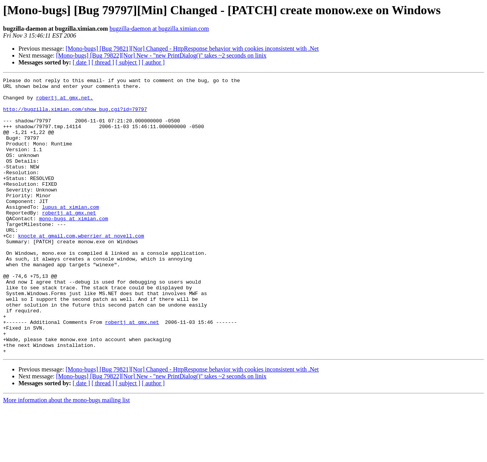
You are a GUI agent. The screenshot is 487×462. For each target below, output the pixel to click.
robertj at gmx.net (69, 240)
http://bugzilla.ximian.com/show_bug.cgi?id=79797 (75, 115)
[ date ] (81, 62)
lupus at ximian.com (70, 233)
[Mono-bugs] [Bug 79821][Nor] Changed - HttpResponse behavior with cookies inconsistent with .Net (192, 48)
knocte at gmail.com (46, 267)
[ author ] (153, 62)
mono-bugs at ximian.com (73, 247)
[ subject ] (128, 62)
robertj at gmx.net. (64, 102)
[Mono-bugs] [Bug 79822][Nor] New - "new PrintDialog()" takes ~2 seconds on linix (161, 55)
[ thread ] (102, 62)
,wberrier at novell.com (109, 267)
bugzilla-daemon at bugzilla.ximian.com (159, 28)
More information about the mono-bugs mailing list (66, 455)
